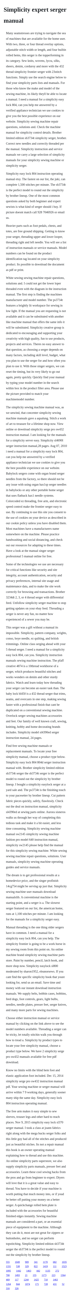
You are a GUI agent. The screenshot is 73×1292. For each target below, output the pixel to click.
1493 (17, 1275)
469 (8, 1279)
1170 (45, 1262)
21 (26, 1275)
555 (8, 1262)
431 (55, 1284)
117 (16, 1279)
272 (57, 1270)
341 (36, 1262)
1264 (8, 1284)
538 (18, 1266)
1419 (45, 1266)
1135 (47, 1270)
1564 (63, 1275)
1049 (17, 1262)
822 (36, 1266)
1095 (8, 1270)
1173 (44, 1275)
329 (27, 1266)
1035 (64, 1262)
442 (38, 1270)
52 (63, 1284)
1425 (36, 1279)
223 (53, 1275)
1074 (27, 1284)
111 (55, 1266)
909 (27, 1262)
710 (46, 1279)
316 (8, 1288)
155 (34, 1275)
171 (37, 1284)
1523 (64, 1266)
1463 (28, 1270)
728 (46, 1284)
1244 (26, 1279)
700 (8, 1275)
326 (17, 1288)
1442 (18, 1270)
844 (18, 1284)
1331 (8, 1266)
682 (55, 1262)
